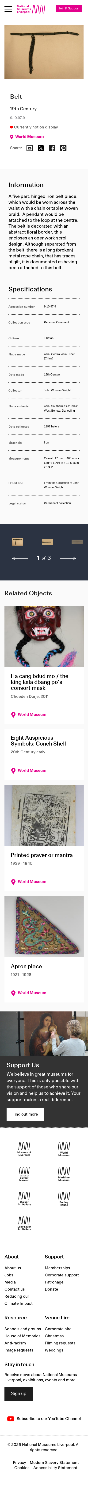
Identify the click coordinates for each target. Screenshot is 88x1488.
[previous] (20, 558)
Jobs (8, 1275)
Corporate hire (58, 1329)
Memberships (57, 1268)
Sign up (19, 1393)
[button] (17, 544)
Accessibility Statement (55, 1468)
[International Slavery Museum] (24, 1173)
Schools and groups (22, 1329)
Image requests (18, 1350)
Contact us (14, 1289)
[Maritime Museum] (64, 1173)
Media (10, 1282)
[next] (68, 558)
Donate (51, 1289)
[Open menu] (8, 9)
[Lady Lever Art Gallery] (24, 1223)
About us (12, 1268)
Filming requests (60, 1343)
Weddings (54, 1350)
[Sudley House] (64, 1198)
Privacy (19, 1463)
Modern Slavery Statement (54, 1463)
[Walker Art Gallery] (24, 1198)
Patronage (54, 1282)
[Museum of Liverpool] (24, 1149)
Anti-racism (15, 1343)
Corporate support (62, 1275)
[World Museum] (64, 1149)
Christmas (54, 1336)
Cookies (22, 1468)
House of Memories (22, 1336)
